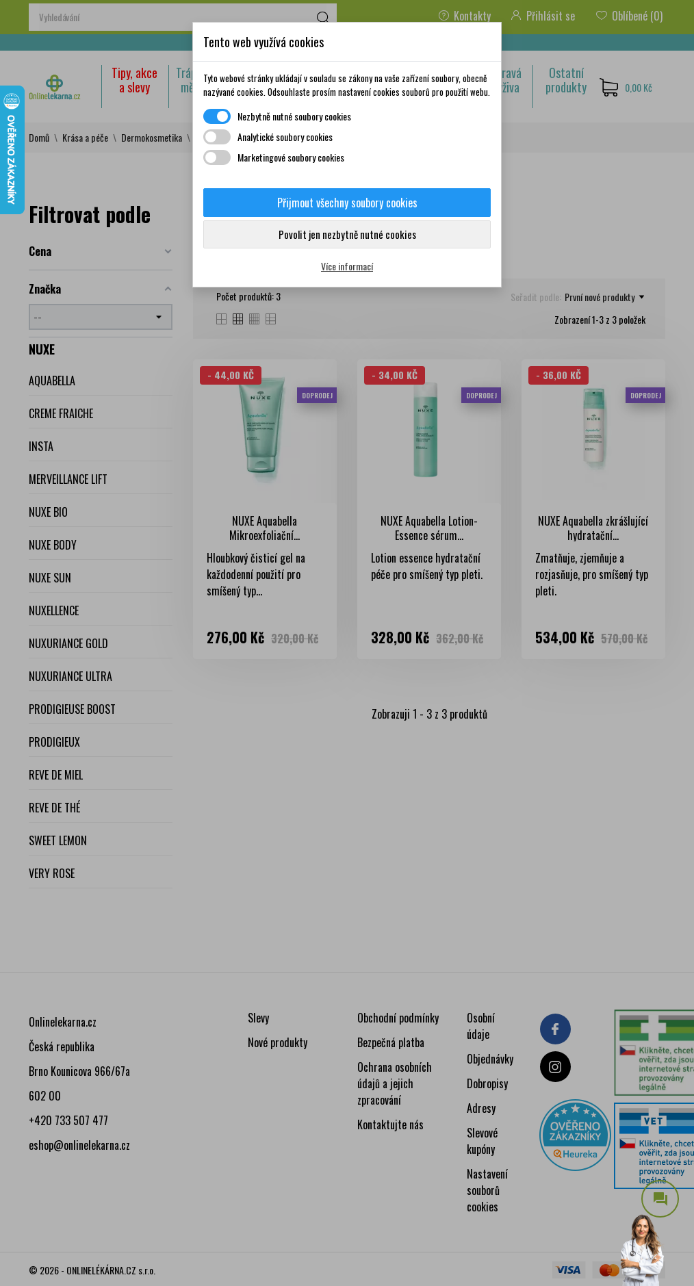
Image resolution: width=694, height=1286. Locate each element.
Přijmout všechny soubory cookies (347, 202)
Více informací (347, 266)
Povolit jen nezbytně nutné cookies (347, 234)
